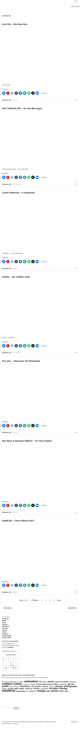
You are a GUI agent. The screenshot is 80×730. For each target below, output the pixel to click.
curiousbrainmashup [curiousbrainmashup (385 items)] (44, 684)
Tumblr (4, 632)
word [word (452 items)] (61, 691)
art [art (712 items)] (40, 682)
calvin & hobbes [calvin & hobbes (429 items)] (62, 682)
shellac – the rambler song (16, 277)
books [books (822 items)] (51, 682)
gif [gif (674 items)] (69, 684)
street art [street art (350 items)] (28, 689)
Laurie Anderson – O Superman (18, 192)
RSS (77, 722)
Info (76, 1)
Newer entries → (73, 608)
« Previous (34, 600)
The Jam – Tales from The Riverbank (21, 361)
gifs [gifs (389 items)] (72, 684)
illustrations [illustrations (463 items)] (25, 686)
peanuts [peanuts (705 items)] (59, 686)
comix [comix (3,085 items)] (17, 684)
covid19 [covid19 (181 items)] (32, 684)
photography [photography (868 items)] (70, 686)
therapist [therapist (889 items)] (53, 688)
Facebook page (6, 635)
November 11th (6, 100)
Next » (59, 600)
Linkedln (4, 630)
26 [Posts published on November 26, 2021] (13, 668)
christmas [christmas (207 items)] (73, 682)
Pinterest (4, 624)
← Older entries (6, 608)
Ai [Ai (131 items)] (18, 682)
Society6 (10, 647)
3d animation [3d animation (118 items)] (5, 682)
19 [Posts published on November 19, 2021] (13, 665)
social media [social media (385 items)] (13, 689)
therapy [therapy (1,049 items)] (63, 688)
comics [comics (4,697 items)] (7, 684)
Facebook (5, 628)
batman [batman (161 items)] (44, 682)
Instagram (5, 634)
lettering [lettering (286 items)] (45, 686)
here (3, 677)
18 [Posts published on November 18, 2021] (11, 665)
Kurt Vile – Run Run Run (14, 24)
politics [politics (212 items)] (4, 689)
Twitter (4, 622)
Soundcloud (5, 626)
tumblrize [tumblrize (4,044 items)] (8, 691)
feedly (4, 620)
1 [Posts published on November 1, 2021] (3, 660)
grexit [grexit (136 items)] (11, 686)
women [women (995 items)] (54, 691)
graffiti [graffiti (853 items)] (5, 686)
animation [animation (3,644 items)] (31, 681)
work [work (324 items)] (66, 691)
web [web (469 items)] (48, 691)
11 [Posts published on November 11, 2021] (11, 662)
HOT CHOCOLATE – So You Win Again (22, 108)
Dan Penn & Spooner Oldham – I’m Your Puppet (27, 441)
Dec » (78, 6)
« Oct (72, 6)
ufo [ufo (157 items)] (27, 691)
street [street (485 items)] (21, 689)
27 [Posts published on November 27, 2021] (16, 668)
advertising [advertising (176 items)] (13, 682)
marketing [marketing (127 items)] (51, 686)
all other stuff (17, 184)
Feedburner (5, 619)
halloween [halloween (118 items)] (16, 686)
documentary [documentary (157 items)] (63, 684)
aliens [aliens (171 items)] (21, 682)
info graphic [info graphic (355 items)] (36, 686)
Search (16, 708)
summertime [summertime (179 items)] (44, 689)
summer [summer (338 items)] (36, 689)
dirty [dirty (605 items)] (56, 684)
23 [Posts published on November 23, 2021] (6, 668)
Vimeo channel (6, 637)
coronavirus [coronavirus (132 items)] (25, 684)
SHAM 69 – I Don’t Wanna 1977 (18, 520)
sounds (15, 100)
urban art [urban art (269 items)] (32, 691)
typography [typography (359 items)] (21, 691)
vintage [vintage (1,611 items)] (41, 691)
